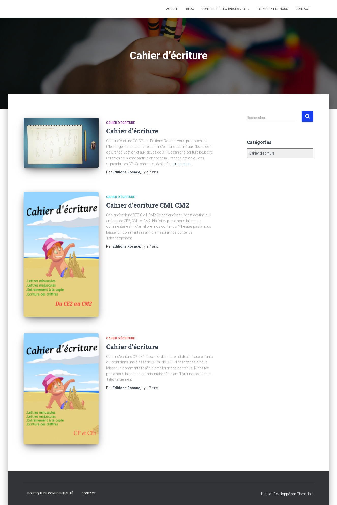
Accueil (172, 9)
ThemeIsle (305, 494)
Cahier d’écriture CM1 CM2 (147, 205)
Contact (303, 9)
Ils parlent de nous (272, 9)
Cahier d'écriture (120, 123)
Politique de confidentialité (50, 493)
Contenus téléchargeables (225, 9)
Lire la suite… (182, 164)
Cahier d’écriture (132, 131)
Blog (190, 9)
